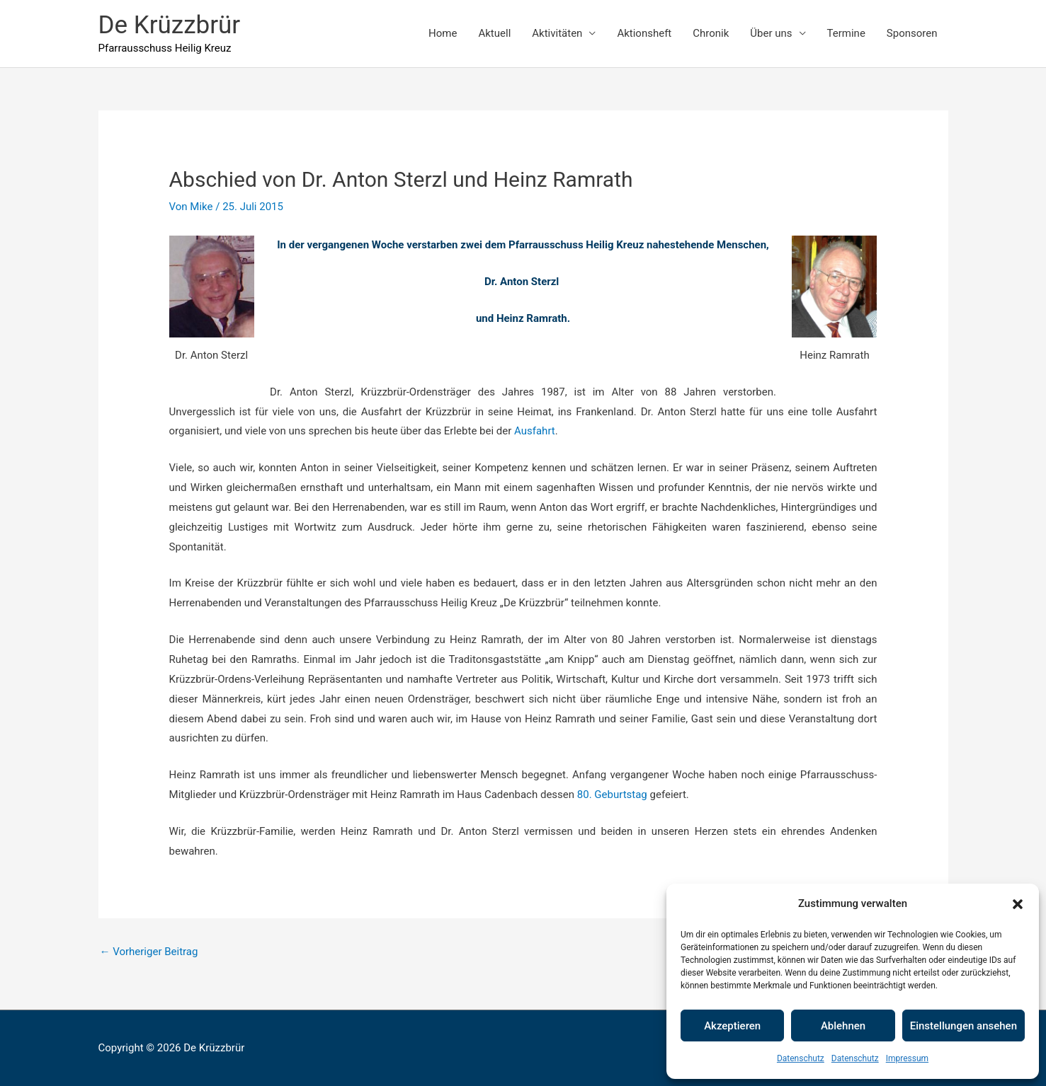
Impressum (907, 1058)
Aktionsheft (644, 33)
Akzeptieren (732, 1025)
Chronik (711, 33)
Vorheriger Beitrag (149, 951)
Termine (846, 33)
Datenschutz (800, 1058)
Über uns (771, 33)
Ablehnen (843, 1025)
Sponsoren (912, 33)
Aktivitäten (557, 33)
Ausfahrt (534, 430)
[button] (1018, 904)
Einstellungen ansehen (963, 1025)
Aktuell (494, 33)
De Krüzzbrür (169, 25)
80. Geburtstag (612, 794)
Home (442, 33)
